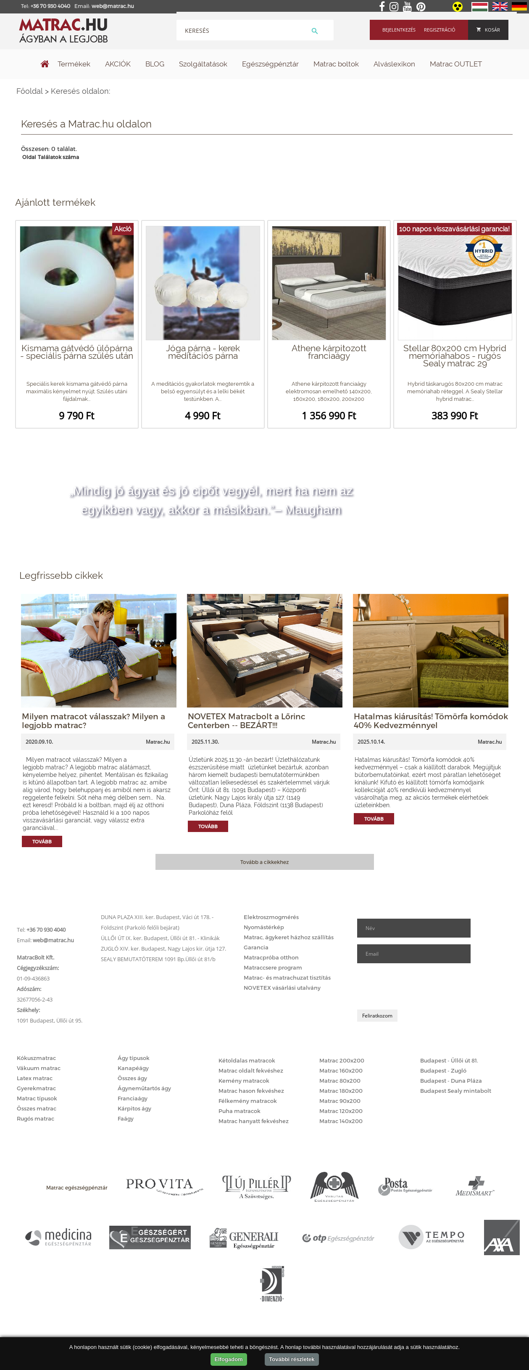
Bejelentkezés (399, 29)
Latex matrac (35, 1078)
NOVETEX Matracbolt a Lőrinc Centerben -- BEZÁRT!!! (246, 720)
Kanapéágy (133, 1068)
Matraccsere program (273, 967)
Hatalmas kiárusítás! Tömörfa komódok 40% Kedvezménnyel (431, 720)
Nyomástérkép (264, 927)
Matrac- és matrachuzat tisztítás (287, 977)
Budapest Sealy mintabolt (455, 1090)
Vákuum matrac (39, 1068)
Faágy (126, 1118)
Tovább (42, 841)
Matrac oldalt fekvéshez (250, 1070)
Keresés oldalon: (80, 91)
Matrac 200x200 (341, 1060)
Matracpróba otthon (271, 957)
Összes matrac (36, 1108)
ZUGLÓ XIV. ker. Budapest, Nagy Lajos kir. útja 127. (163, 948)
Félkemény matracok (247, 1100)
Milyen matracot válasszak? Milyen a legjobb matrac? (93, 720)
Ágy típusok (134, 1058)
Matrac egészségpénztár (77, 1187)
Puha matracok (239, 1111)
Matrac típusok (37, 1098)
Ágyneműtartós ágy (144, 1088)
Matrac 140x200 (341, 1121)
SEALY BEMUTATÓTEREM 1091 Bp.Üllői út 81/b (158, 959)
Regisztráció (439, 29)
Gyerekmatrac (36, 1088)
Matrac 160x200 (341, 1070)
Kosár (488, 29)
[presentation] (421, 986)
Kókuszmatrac (36, 1058)
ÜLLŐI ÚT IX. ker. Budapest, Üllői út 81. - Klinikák (160, 938)
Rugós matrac (35, 1118)
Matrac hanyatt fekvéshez (253, 1121)
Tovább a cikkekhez (264, 862)
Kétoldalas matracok (246, 1060)
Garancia (256, 947)
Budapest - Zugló (443, 1070)
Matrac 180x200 (341, 1090)
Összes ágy (132, 1078)
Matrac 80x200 (340, 1080)
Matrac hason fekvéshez (251, 1090)
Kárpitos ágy (134, 1108)
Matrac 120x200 (341, 1111)
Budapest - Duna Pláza (451, 1080)
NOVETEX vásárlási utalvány (282, 987)
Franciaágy (132, 1098)
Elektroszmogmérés (271, 917)
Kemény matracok (243, 1080)
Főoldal (29, 91)
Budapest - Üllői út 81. (449, 1060)
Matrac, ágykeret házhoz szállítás (289, 937)
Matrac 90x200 (340, 1100)
